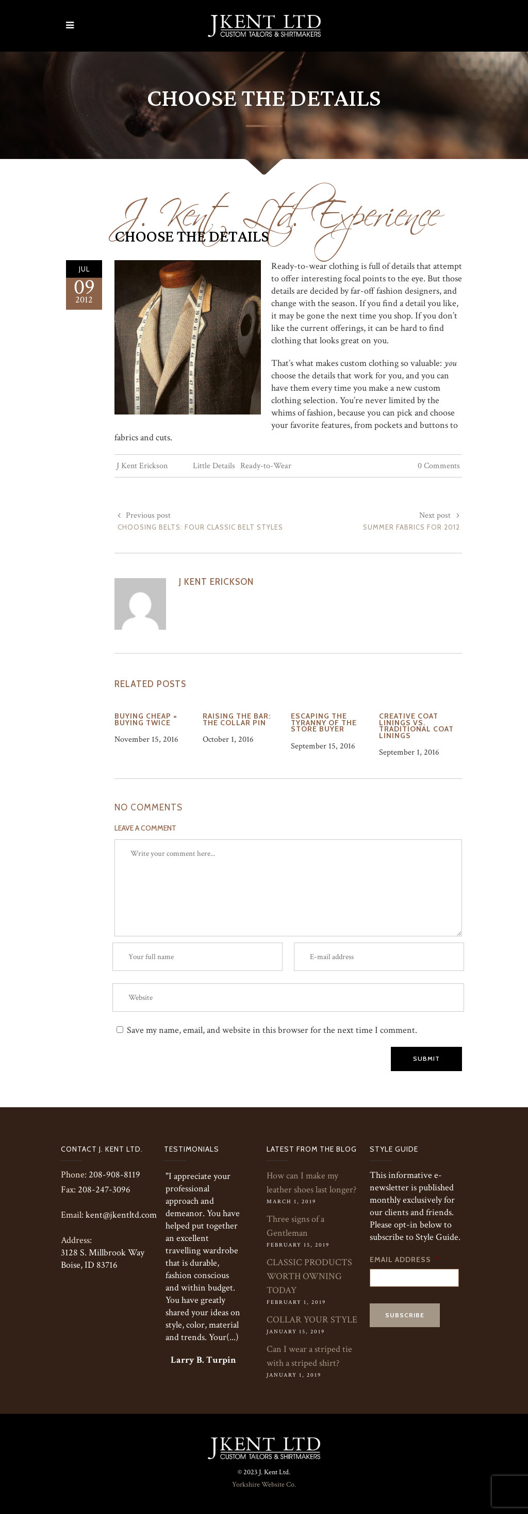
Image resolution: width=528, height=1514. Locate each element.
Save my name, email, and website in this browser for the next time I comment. (272, 1030)
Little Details (214, 465)
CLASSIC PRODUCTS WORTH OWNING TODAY (309, 1276)
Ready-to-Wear (265, 465)
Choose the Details (191, 237)
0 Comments (439, 465)
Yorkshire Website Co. (264, 1484)
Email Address (404, 1259)
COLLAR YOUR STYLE (312, 1320)
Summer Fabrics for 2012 (411, 527)
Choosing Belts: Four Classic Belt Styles (200, 527)
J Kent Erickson (142, 465)
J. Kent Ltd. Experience (277, 207)
